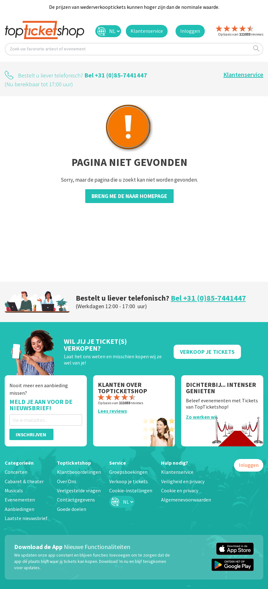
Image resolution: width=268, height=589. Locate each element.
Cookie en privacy (179, 490)
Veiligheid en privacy (182, 481)
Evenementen (20, 499)
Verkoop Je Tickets (207, 351)
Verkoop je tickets (128, 481)
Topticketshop (74, 463)
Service (117, 463)
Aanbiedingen (19, 509)
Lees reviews (112, 411)
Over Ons (66, 481)
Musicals (14, 490)
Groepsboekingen (128, 472)
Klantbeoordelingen (79, 472)
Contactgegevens (76, 499)
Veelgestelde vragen (79, 490)
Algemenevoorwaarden (186, 499)
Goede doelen (71, 509)
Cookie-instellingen (130, 490)
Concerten (16, 472)
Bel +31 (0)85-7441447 (115, 75)
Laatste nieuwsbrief (26, 518)
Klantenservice (243, 74)
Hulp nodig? (174, 463)
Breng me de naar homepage (129, 196)
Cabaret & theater (24, 481)
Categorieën (19, 463)
